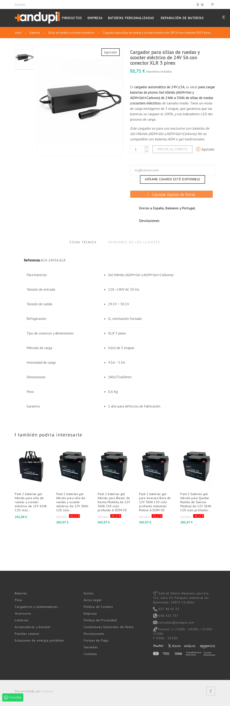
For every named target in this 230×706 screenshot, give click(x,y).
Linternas (22, 620)
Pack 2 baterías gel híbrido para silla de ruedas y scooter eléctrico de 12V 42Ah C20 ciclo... (31, 502)
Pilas (18, 600)
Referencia (32, 260)
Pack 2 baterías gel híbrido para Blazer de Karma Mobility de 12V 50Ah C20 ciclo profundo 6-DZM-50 (114, 502)
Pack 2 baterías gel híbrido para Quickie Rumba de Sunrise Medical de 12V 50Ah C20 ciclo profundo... (195, 502)
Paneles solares (27, 634)
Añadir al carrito (172, 149)
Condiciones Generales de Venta (108, 627)
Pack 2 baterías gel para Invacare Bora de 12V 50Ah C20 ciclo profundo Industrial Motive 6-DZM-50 (155, 502)
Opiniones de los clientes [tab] (134, 242)
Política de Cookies (98, 607)
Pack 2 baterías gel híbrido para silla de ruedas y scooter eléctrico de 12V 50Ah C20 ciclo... (72, 502)
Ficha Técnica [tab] (83, 242)
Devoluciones (94, 634)
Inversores (23, 613)
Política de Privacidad (100, 620)
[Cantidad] (137, 149)
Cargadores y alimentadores (36, 607)
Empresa (90, 613)
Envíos (88, 593)
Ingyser (48, 691)
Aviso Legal (92, 600)
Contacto (90, 654)
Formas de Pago (96, 640)
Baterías (21, 593)
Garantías (91, 647)
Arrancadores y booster (33, 627)
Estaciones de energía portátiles (39, 640)
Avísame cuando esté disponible (172, 179)
